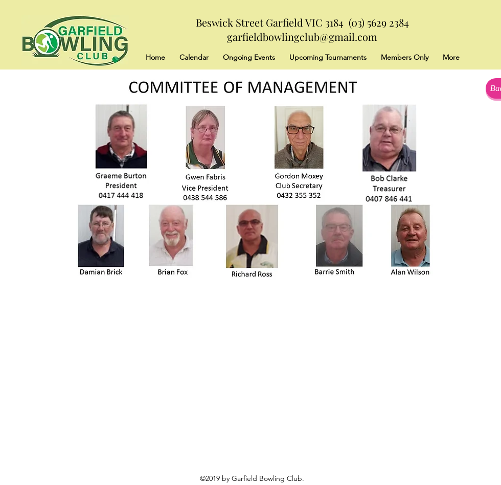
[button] (261, 185)
